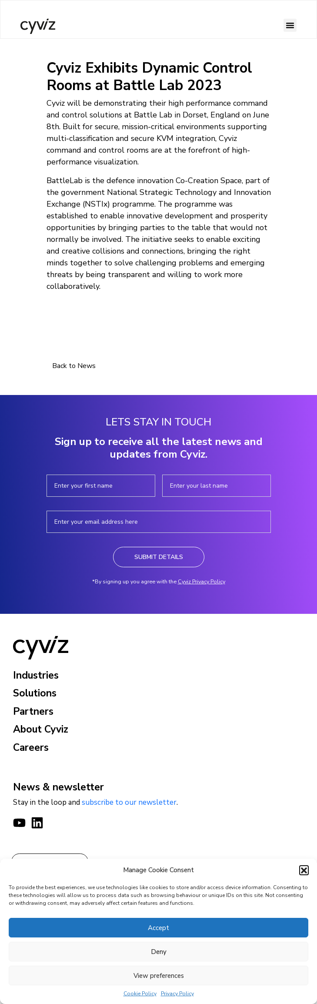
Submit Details (158, 557)
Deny (159, 951)
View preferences (158, 975)
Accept (158, 928)
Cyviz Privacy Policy (201, 581)
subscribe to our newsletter (129, 802)
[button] (304, 870)
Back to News (74, 366)
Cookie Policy (140, 993)
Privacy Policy (177, 993)
